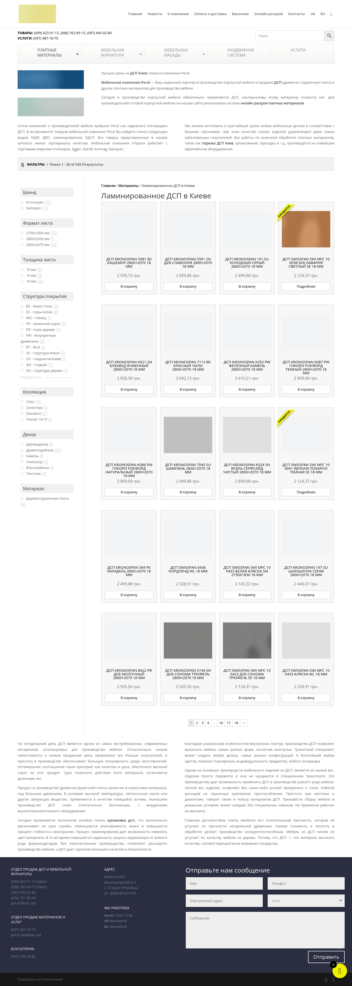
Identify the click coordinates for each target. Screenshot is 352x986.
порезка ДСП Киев (217, 143)
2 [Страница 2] (197, 723)
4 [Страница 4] (208, 723)
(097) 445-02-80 (99, 32)
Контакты (296, 14)
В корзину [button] (129, 286)
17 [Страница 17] (229, 723)
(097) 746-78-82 (23, 956)
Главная (135, 14)
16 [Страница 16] (221, 723)
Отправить (326, 957)
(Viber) (42, 881)
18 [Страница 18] (236, 723)
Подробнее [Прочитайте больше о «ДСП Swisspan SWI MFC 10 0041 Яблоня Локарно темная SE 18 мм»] (306, 492)
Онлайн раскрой (268, 14)
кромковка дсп (121, 820)
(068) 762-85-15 (73, 32)
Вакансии (240, 14)
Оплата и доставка (210, 14)
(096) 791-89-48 (23, 897)
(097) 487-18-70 (45, 38)
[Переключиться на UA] (312, 20)
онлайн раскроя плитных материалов (272, 103)
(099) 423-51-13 (46, 32)
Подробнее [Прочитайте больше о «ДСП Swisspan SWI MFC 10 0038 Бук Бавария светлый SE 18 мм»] (306, 286)
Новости (154, 14)
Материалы (128, 185)
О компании (178, 14)
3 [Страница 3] (202, 723)
